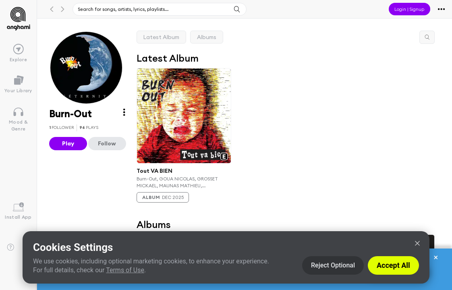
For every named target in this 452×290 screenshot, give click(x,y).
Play (68, 143)
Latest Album (161, 37)
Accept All (393, 265)
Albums (206, 37)
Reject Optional (333, 265)
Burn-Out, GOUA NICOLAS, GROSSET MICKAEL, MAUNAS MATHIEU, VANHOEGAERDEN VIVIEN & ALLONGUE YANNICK (181, 182)
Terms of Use (125, 270)
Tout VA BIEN (154, 170)
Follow (107, 143)
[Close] (417, 243)
